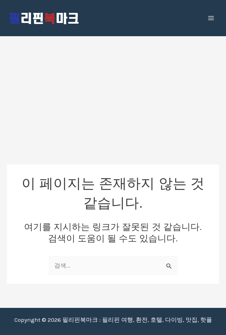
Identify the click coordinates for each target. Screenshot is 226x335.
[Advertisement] (113, 88)
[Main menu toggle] (211, 18)
